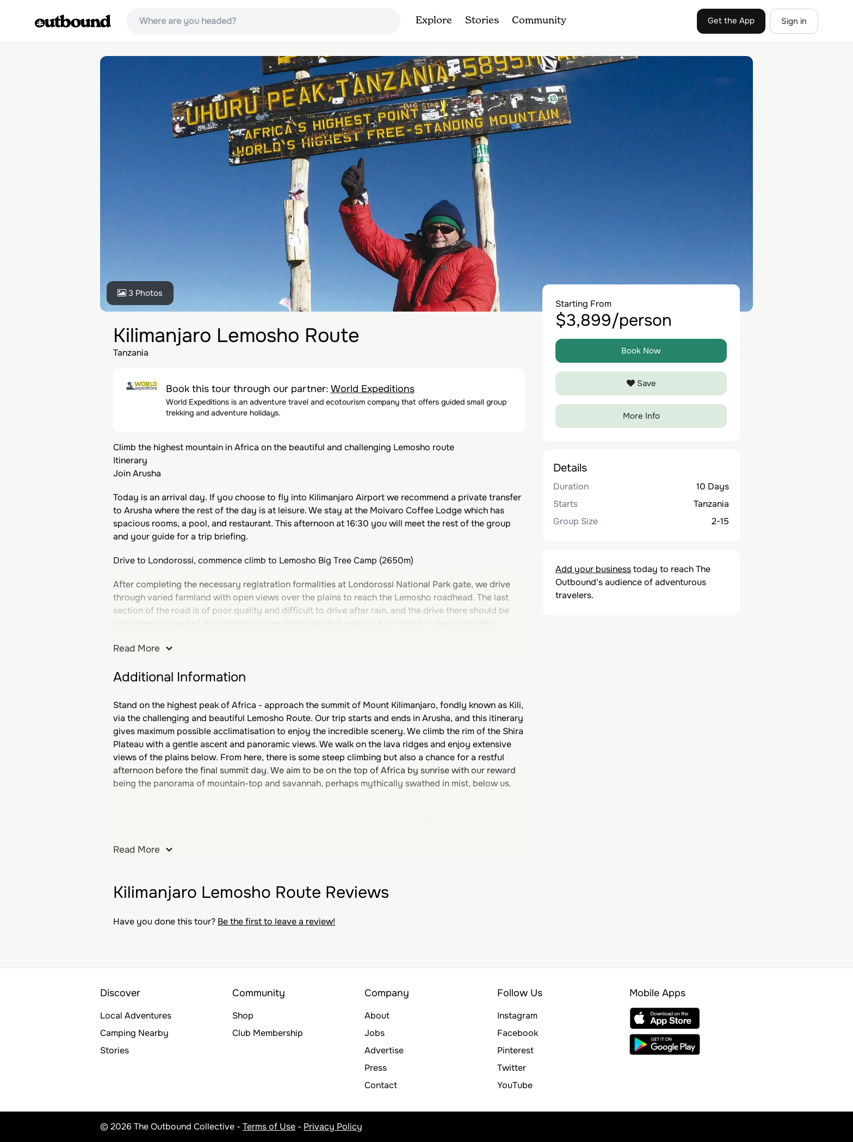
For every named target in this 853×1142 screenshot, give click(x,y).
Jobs (374, 1033)
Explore (434, 21)
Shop (243, 1015)
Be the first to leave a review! (276, 921)
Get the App (731, 20)
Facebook (517, 1033)
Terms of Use (269, 1126)
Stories (482, 21)
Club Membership (267, 1033)
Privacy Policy (333, 1126)
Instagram (517, 1015)
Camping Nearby (134, 1033)
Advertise (384, 1050)
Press (375, 1067)
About (377, 1015)
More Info (641, 416)
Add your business (593, 569)
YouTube (515, 1085)
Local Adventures (135, 1015)
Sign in (794, 21)
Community (539, 21)
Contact (380, 1085)
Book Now (641, 350)
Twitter (511, 1067)
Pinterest (515, 1050)
